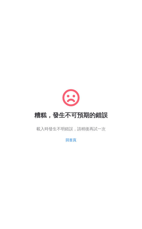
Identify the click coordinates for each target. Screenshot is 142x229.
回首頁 (71, 140)
